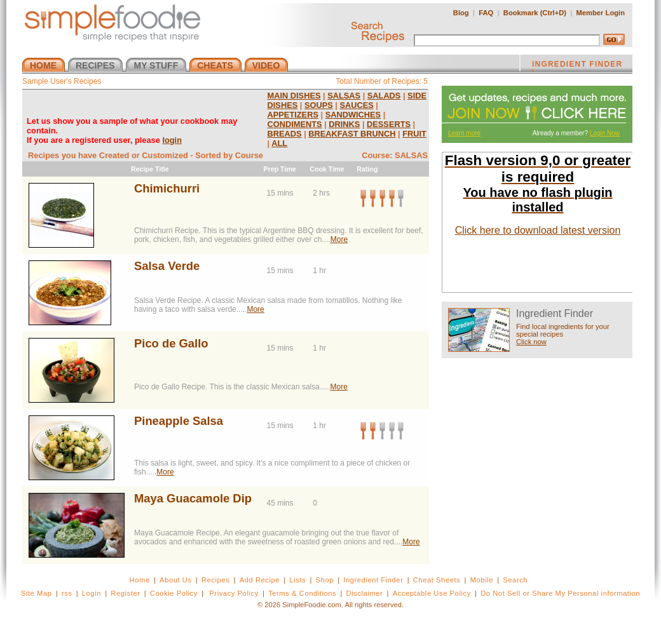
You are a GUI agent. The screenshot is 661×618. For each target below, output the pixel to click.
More (339, 239)
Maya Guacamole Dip (193, 498)
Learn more (464, 133)
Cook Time (327, 169)
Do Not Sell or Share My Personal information (560, 593)
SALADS (384, 95)
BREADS (285, 133)
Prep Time (279, 169)
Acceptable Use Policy (432, 593)
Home (140, 580)
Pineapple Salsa (178, 420)
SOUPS (318, 105)
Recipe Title (150, 169)
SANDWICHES (353, 114)
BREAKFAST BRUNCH (351, 133)
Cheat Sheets (437, 580)
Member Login (600, 13)
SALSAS (343, 95)
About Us (176, 580)
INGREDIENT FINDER (577, 65)
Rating (367, 169)
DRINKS (344, 124)
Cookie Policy (174, 593)
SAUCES (356, 105)
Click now (531, 342)
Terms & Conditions (302, 593)
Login (91, 593)
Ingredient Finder (373, 580)
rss (67, 593)
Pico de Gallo (171, 343)
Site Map (36, 593)
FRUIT (414, 133)
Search (515, 580)
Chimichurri (167, 188)
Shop (325, 580)
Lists (297, 580)
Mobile (481, 580)
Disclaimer (364, 593)
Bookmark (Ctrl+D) (534, 13)
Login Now (605, 133)
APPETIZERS (293, 114)
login (172, 140)
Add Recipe (260, 580)
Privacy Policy (233, 593)
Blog (461, 13)
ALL (279, 143)
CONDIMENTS (295, 124)
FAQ (486, 13)
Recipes (215, 580)
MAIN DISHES (294, 95)
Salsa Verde (167, 265)
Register (125, 593)
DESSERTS (389, 124)
